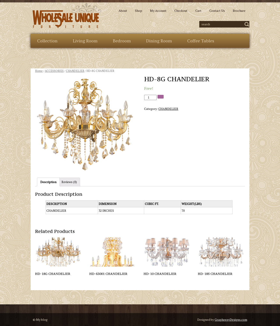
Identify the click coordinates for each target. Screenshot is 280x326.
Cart (198, 11)
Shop (138, 11)
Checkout (180, 11)
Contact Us (217, 11)
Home (39, 71)
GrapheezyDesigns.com (231, 319)
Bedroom (122, 41)
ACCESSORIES (54, 71)
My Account (158, 11)
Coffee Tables (200, 41)
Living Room (85, 41)
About (123, 11)
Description (48, 182)
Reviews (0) (69, 182)
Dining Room (159, 41)
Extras (43, 55)
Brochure (239, 11)
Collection (47, 41)
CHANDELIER (75, 71)
